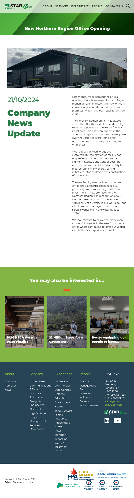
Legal (31, 482)
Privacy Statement (14, 482)
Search (128, 5)
